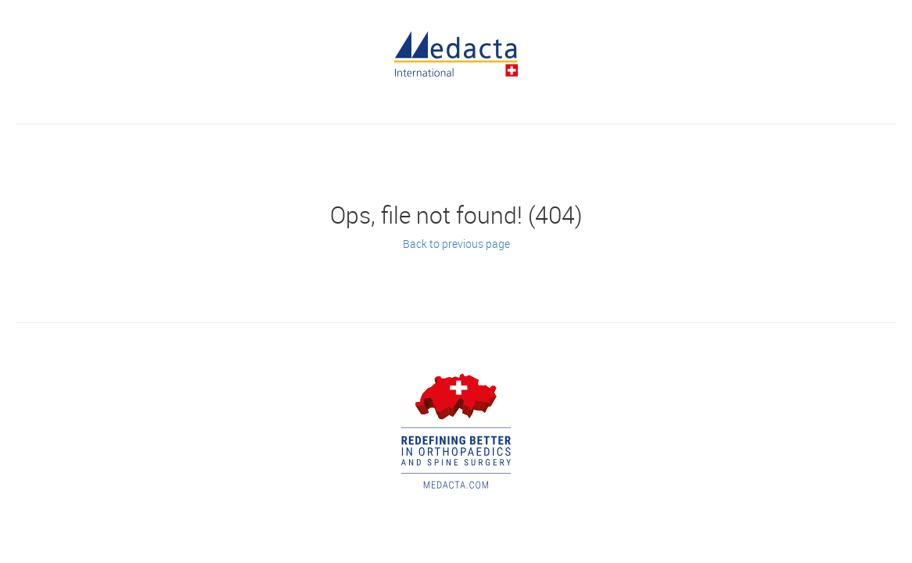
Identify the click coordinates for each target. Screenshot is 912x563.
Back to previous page (456, 243)
